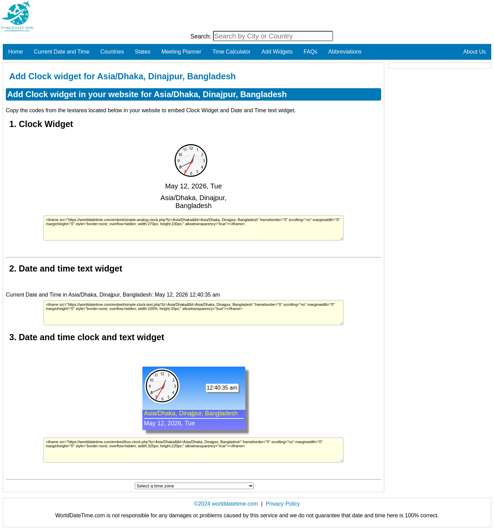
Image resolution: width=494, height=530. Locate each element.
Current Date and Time (62, 52)
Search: (201, 36)
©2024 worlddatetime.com (226, 504)
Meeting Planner (181, 52)
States (142, 52)
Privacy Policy (283, 504)
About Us (474, 52)
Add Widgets (277, 52)
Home (15, 52)
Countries (112, 52)
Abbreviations (345, 52)
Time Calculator (231, 52)
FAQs (310, 52)
